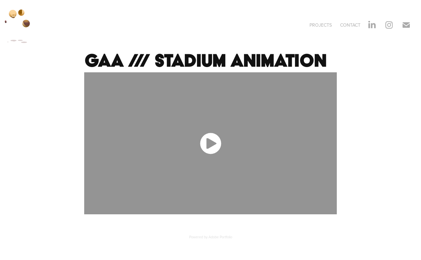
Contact (350, 25)
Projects (321, 25)
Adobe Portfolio (220, 237)
